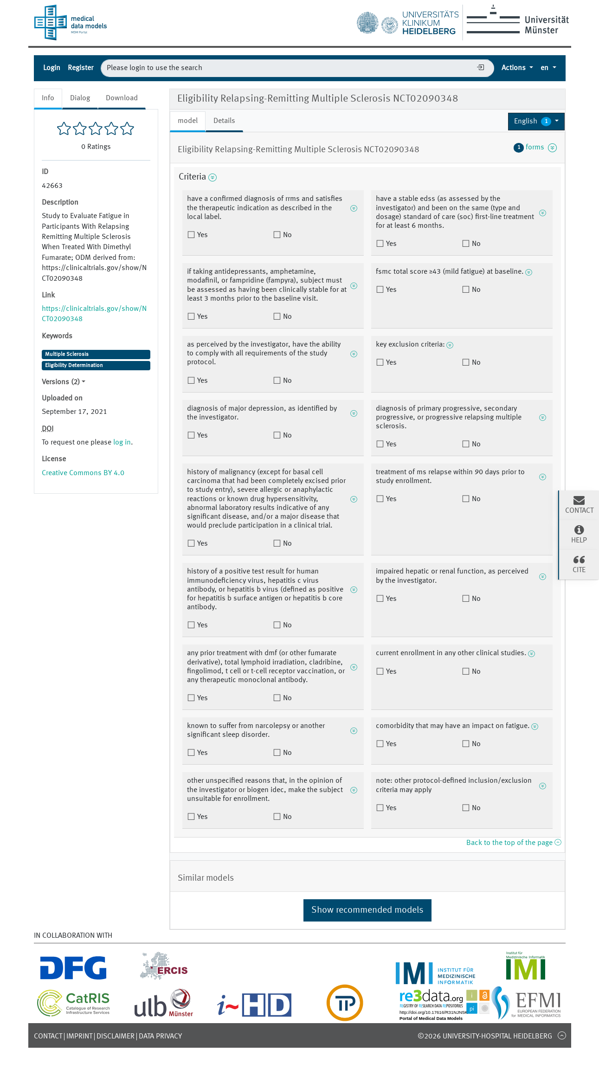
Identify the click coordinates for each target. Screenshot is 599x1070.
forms (535, 147)
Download (122, 98)
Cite (579, 564)
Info (48, 98)
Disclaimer (116, 1036)
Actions (515, 68)
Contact (48, 1036)
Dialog (80, 98)
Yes (201, 235)
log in (122, 442)
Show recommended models (367, 910)
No (286, 235)
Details (224, 121)
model (188, 121)
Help (579, 534)
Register (80, 68)
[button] (536, 121)
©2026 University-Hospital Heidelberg (485, 1036)
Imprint (79, 1036)
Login (51, 68)
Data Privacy (160, 1036)
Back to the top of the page (513, 843)
